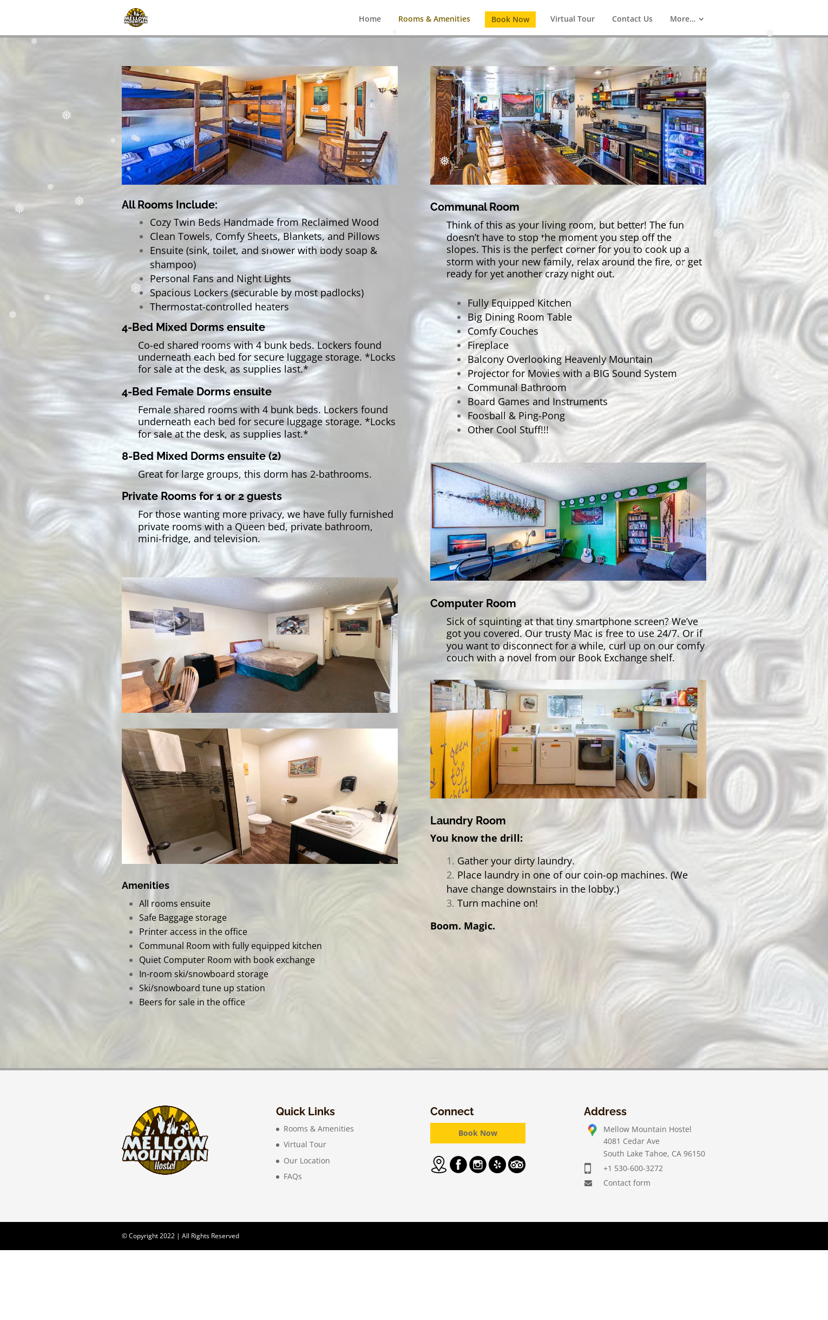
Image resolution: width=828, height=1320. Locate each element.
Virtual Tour (572, 19)
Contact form (626, 1183)
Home (370, 19)
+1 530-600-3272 (633, 1168)
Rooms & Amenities (434, 19)
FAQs (293, 1176)
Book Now (510, 19)
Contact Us (632, 19)
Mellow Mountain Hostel (647, 1129)
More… (682, 19)
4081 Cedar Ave (631, 1141)
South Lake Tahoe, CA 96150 (654, 1153)
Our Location (307, 1160)
